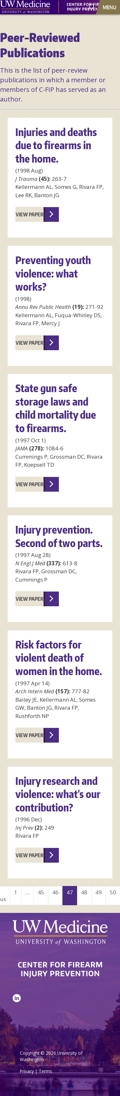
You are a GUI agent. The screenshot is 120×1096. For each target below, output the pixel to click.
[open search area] (91, 7)
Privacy (27, 1071)
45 (41, 892)
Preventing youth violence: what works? (53, 273)
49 (98, 892)
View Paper (30, 214)
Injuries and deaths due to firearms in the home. (56, 145)
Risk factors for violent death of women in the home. (58, 658)
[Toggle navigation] (110, 7)
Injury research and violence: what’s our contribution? (57, 794)
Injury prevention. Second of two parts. (59, 536)
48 (84, 892)
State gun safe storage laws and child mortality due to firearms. (55, 408)
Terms (45, 1071)
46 (55, 892)
